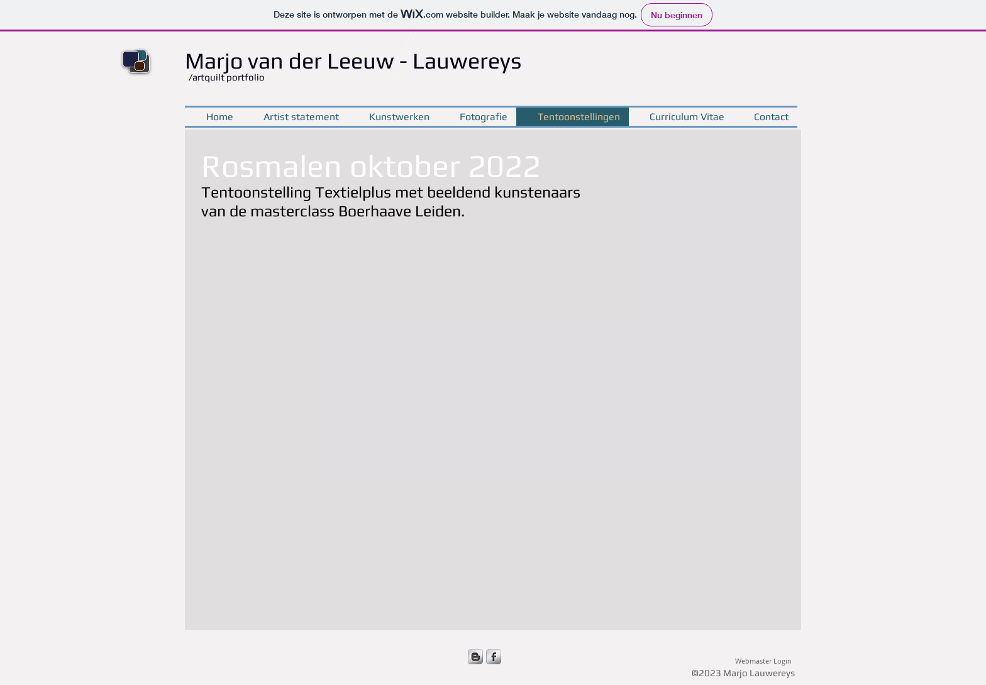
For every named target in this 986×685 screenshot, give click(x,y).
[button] (278, 351)
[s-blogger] (475, 656)
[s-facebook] (493, 656)
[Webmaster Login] (763, 661)
